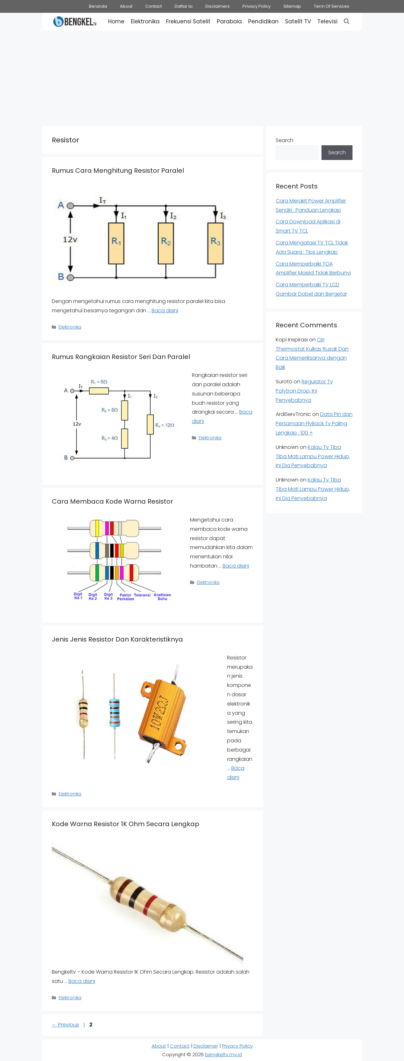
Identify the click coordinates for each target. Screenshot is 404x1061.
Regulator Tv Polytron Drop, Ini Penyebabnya (304, 391)
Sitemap (292, 6)
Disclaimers (217, 6)
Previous (65, 1024)
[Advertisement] (202, 77)
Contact (153, 6)
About (126, 6)
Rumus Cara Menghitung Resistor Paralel (118, 170)
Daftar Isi (184, 6)
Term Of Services (331, 6)
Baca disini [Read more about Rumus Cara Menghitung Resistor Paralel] (165, 310)
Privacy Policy (256, 6)
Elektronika (145, 21)
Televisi (327, 21)
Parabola (229, 21)
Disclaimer (206, 1045)
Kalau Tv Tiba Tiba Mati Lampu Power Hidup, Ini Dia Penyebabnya (313, 456)
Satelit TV (298, 21)
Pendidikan (263, 21)
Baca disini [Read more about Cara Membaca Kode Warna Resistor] (236, 566)
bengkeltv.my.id (223, 1054)
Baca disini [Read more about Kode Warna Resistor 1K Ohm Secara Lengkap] (81, 981)
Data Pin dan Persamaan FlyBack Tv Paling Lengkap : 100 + (314, 423)
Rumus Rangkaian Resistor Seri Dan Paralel (121, 356)
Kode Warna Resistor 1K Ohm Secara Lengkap (125, 823)
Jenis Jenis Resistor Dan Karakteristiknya (117, 639)
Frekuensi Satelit (188, 21)
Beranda (98, 6)
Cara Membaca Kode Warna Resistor (112, 501)
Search (284, 140)
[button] (347, 21)
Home (116, 21)
